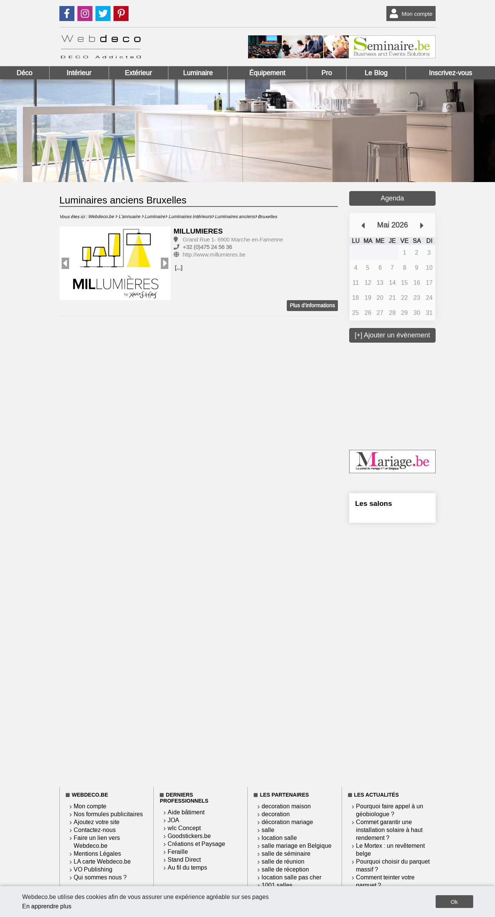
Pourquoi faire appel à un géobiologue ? (389, 810)
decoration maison (286, 806)
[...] (178, 268)
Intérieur (79, 72)
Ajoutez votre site (97, 822)
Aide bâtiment (186, 812)
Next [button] (165, 263)
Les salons (373, 503)
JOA (173, 820)
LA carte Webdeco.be (102, 861)
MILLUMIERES (198, 231)
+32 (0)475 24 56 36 (207, 247)
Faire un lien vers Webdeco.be (97, 842)
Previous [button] (65, 263)
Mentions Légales (97, 854)
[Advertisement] (405, 395)
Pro (326, 72)
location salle (279, 838)
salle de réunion (283, 861)
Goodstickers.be (189, 836)
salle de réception (285, 869)
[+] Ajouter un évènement (392, 335)
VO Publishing (93, 869)
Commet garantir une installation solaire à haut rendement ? (389, 830)
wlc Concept (184, 828)
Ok (454, 902)
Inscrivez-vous (450, 72)
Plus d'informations (312, 305)
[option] (115, 263)
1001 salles (277, 885)
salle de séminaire (286, 854)
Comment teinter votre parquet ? (385, 881)
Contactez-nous (95, 830)
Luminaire (198, 72)
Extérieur (138, 72)
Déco (24, 72)
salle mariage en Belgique (297, 846)
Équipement (267, 72)
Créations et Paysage (196, 844)
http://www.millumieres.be (214, 254)
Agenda (392, 198)
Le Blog (376, 72)
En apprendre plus (46, 906)
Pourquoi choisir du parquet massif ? (393, 865)
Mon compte (409, 13)
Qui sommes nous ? (100, 877)
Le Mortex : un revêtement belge (390, 850)
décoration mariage (287, 822)
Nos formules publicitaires (108, 814)
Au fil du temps (187, 867)
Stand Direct (184, 860)
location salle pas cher (291, 877)
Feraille (178, 852)
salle (268, 830)
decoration (276, 814)
